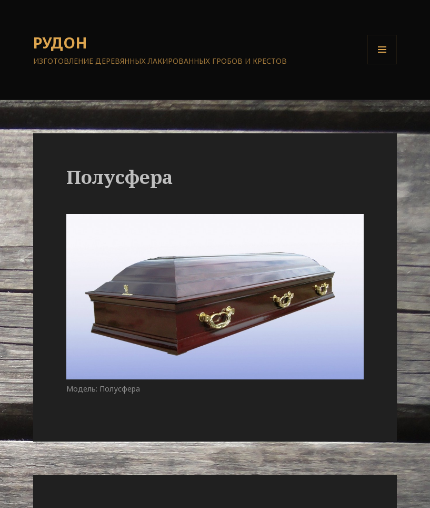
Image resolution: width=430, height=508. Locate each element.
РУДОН (60, 42)
